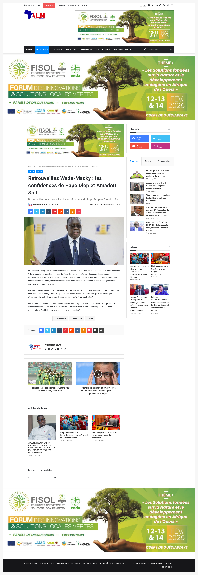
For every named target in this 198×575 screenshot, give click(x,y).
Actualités (41, 50)
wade (90, 318)
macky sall (77, 318)
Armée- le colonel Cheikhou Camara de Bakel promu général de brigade (157, 185)
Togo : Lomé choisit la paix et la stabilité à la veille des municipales (158, 198)
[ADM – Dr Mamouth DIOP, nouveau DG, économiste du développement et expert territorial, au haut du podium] (137, 211)
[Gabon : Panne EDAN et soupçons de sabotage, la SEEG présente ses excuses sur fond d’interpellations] (139, 289)
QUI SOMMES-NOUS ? (122, 50)
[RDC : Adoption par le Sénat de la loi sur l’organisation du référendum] (106, 422)
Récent (148, 161)
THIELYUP (45, 563)
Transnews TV (86, 50)
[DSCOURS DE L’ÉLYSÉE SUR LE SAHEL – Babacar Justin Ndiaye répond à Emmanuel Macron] (137, 226)
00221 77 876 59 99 (165, 563)
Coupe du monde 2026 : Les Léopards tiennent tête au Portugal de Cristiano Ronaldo (74, 435)
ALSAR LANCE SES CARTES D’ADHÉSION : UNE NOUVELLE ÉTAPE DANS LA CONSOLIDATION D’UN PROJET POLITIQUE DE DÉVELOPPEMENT (42, 448)
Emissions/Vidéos (103, 50)
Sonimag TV (71, 50)
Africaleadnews (38, 205)
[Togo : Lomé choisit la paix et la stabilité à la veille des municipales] (137, 199)
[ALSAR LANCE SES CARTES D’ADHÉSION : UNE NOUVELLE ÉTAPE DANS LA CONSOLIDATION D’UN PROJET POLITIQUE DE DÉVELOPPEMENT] (42, 427)
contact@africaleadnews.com (144, 563)
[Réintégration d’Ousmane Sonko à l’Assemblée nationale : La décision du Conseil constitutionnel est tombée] (160, 289)
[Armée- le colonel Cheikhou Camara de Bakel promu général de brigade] (137, 186)
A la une (40, 166)
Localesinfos (57, 50)
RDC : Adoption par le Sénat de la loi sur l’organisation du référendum (105, 435)
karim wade (61, 318)
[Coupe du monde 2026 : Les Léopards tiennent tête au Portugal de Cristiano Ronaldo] (74, 422)
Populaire (134, 161)
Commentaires (164, 161)
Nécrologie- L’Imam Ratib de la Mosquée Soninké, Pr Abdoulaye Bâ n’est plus (157, 173)
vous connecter (42, 478)
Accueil (29, 50)
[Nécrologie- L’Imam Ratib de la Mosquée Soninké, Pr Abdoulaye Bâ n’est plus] (137, 174)
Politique (39, 172)
